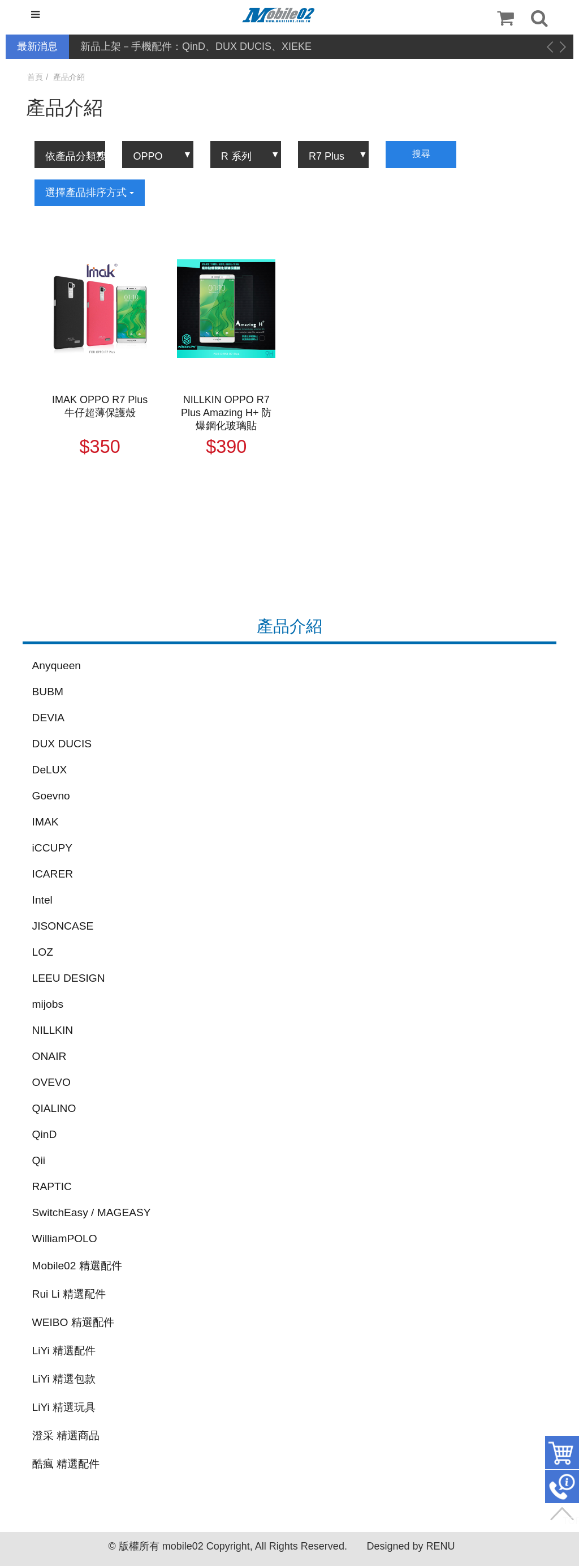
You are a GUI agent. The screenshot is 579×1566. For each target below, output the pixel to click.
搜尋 (421, 154)
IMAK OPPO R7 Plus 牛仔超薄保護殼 (100, 406)
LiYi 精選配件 (64, 1351)
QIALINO (54, 1108)
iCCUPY (52, 848)
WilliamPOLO (64, 1238)
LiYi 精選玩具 (64, 1407)
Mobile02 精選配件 (77, 1266)
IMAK (45, 822)
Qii (38, 1160)
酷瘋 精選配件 (66, 1464)
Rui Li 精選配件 (69, 1294)
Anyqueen (56, 665)
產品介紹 (69, 77)
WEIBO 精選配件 (73, 1322)
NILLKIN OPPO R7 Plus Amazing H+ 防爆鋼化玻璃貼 (226, 412)
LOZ (42, 952)
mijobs (47, 1004)
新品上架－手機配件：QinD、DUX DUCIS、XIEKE (196, 46)
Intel (42, 900)
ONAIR (49, 1056)
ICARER (53, 874)
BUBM (47, 692)
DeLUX (49, 770)
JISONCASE (63, 926)
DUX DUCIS (62, 744)
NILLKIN (53, 1030)
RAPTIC (52, 1186)
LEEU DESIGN (68, 978)
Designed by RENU (410, 1546)
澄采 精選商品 (66, 1435)
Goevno (51, 796)
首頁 (35, 77)
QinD (44, 1134)
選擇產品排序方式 (89, 192)
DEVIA (48, 718)
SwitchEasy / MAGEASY (91, 1212)
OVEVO (51, 1082)
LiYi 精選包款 (64, 1379)
